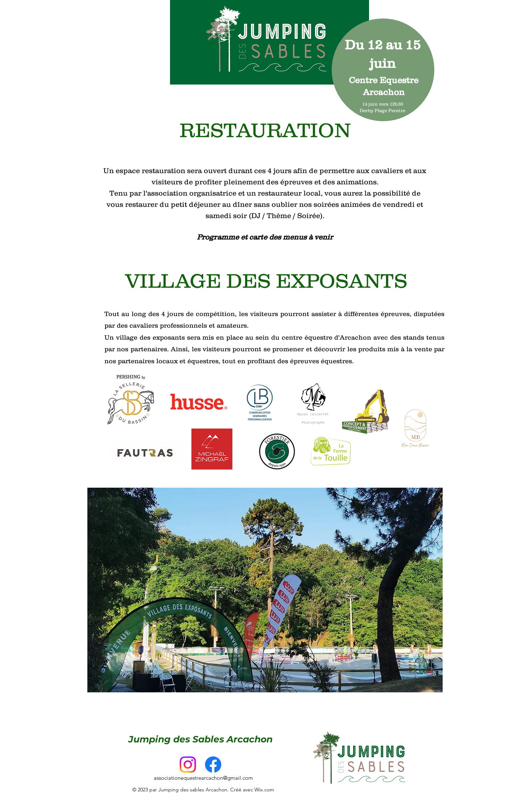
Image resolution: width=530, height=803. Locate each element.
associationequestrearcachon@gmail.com (203, 777)
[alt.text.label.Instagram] (188, 764)
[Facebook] (213, 764)
